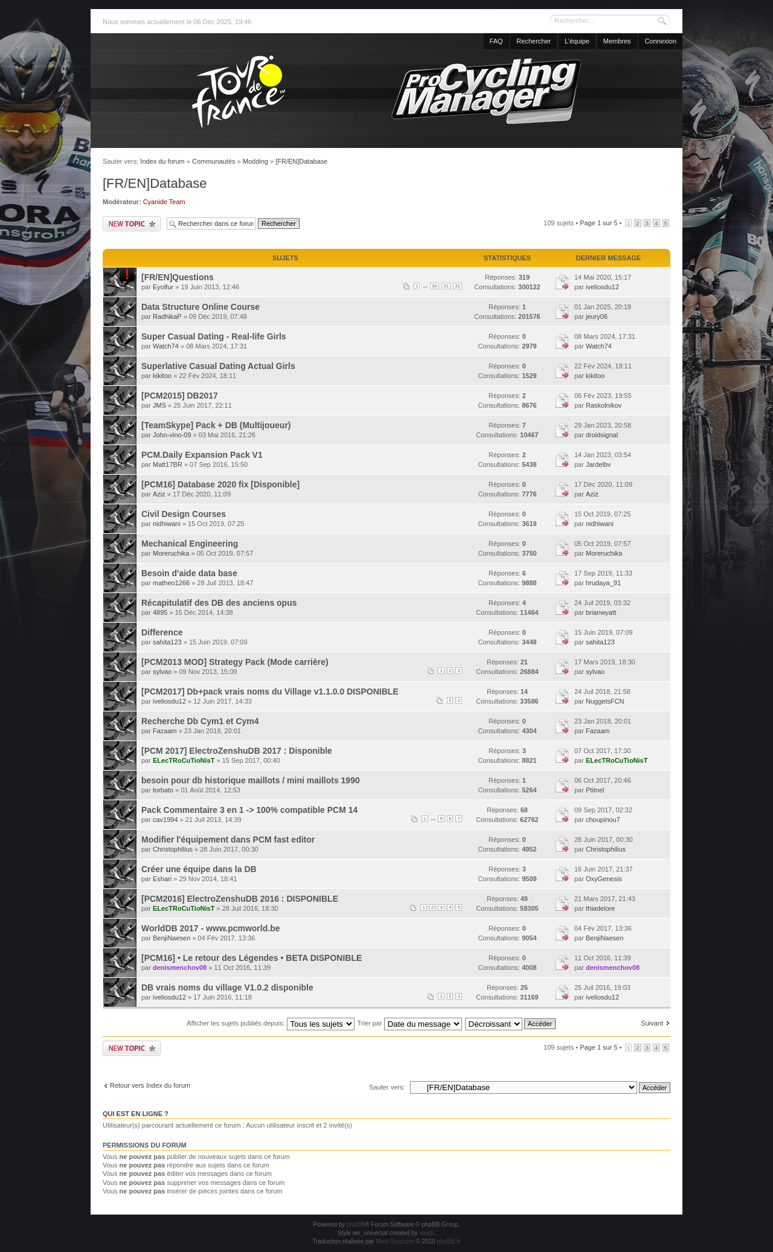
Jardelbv (598, 464)
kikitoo (162, 375)
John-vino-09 (172, 434)
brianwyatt (601, 612)
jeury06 (597, 316)
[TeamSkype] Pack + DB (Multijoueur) (216, 425)
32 (457, 286)
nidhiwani (167, 523)
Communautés (214, 161)
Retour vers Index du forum (150, 1085)
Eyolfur (163, 287)
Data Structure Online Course (200, 307)
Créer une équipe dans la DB (199, 869)
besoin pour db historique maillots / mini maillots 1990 (250, 780)
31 (446, 286)
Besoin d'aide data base (189, 573)
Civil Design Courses (183, 514)
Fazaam (165, 730)
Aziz (159, 494)
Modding (255, 161)
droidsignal (602, 434)
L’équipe (577, 41)
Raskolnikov (603, 405)
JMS (159, 405)
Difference (161, 632)
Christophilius (173, 849)
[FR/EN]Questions (177, 277)
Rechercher (533, 41)
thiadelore (600, 908)
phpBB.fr (449, 1241)
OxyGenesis (604, 878)
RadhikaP (167, 316)
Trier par (409, 1023)
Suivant (652, 1023)
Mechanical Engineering (189, 543)
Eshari (162, 878)
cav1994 (165, 819)
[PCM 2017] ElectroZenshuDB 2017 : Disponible (236, 751)
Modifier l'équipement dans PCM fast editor (228, 839)
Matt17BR (167, 464)
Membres (617, 41)
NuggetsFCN (605, 701)
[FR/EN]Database (301, 161)
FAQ (496, 41)
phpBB (356, 1224)
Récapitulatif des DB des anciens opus (219, 603)
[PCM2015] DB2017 (179, 395)
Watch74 (166, 346)
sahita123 (167, 642)
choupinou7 (603, 819)
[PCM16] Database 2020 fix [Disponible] (220, 484)
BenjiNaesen (171, 938)
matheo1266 (171, 582)
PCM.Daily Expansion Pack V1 (202, 455)
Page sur (598, 222)
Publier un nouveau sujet (132, 223)
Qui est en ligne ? (135, 1113)
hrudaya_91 (603, 582)
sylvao (162, 671)
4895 (160, 612)
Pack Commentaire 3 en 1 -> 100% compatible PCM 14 (249, 810)
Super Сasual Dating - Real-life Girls (213, 336)
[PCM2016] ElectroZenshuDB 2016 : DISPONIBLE (239, 899)
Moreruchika (171, 553)
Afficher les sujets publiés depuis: (270, 1023)
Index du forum (162, 161)
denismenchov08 (180, 967)
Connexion (660, 41)
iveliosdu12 (602, 287)
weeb (426, 1233)
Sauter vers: (387, 1087)
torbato (163, 790)
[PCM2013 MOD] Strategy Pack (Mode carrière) (235, 662)
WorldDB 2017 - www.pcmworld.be (210, 928)
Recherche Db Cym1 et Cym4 (200, 721)
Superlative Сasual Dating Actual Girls (218, 366)
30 (434, 286)
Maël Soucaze (395, 1241)
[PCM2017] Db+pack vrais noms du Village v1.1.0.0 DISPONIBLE (270, 691)
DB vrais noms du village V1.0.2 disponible (227, 987)
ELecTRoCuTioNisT (183, 760)
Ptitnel (595, 790)
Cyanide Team (164, 201)
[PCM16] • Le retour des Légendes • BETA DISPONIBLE (251, 958)
